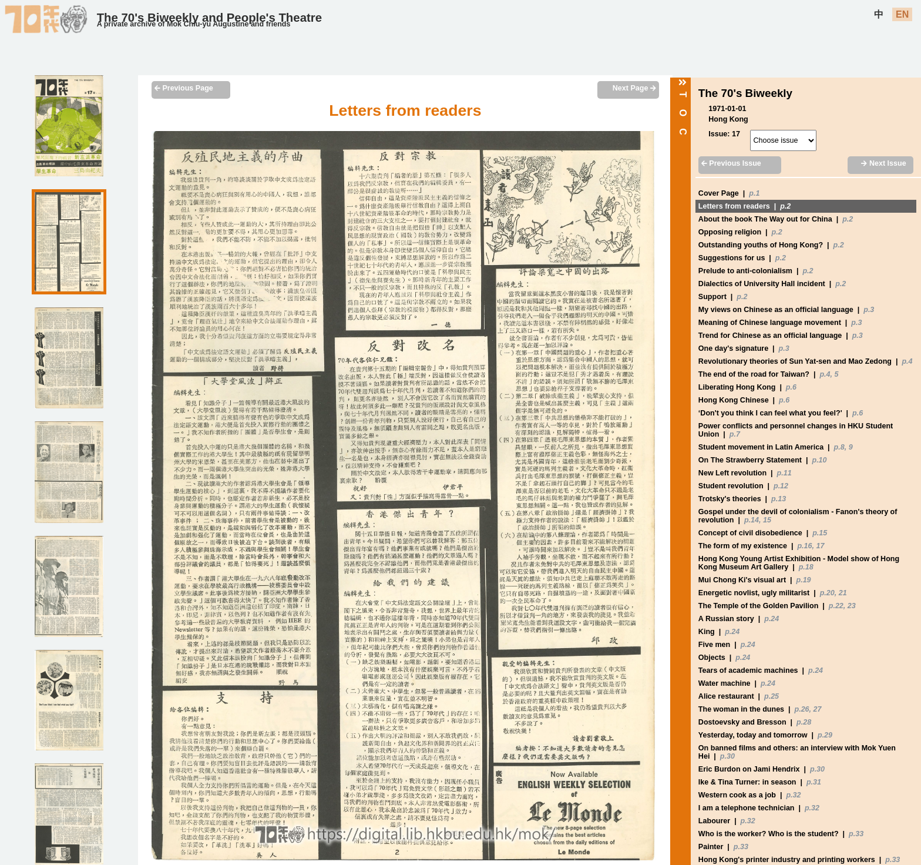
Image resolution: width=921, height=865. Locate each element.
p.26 (802, 709)
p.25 (771, 696)
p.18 (806, 567)
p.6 (791, 387)
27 (818, 709)
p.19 (803, 580)
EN (902, 14)
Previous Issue (731, 163)
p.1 (754, 193)
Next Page (634, 88)
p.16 (804, 546)
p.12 (781, 486)
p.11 (784, 473)
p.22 (836, 606)
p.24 (771, 619)
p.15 (819, 533)
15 (767, 520)
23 (852, 606)
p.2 (785, 206)
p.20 (827, 593)
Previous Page (183, 88)
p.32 (793, 795)
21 (843, 593)
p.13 (778, 499)
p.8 (839, 447)
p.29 (825, 735)
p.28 (803, 722)
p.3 (868, 310)
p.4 (907, 361)
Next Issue (883, 163)
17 (820, 546)
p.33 (856, 834)
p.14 (751, 520)
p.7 (735, 434)
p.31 (813, 782)
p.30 (727, 756)
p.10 (819, 460)
